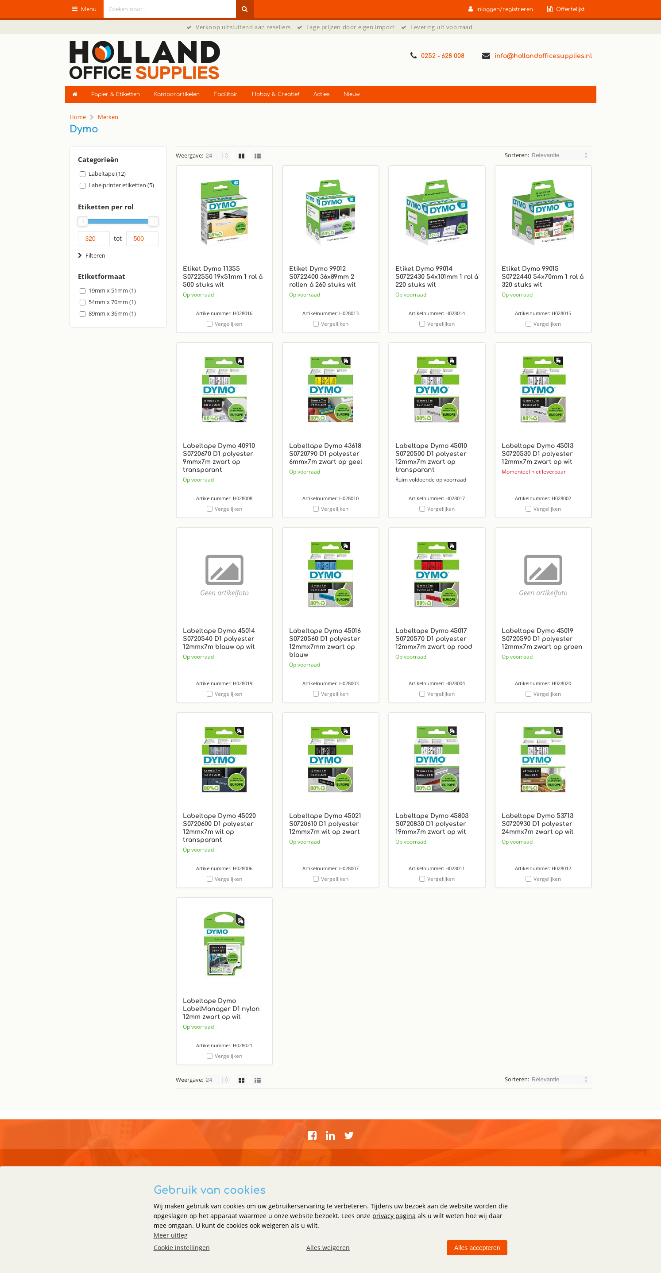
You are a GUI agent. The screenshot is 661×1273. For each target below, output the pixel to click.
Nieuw (352, 94)
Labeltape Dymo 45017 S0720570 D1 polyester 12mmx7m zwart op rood (433, 639)
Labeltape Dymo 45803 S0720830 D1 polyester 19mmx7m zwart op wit (431, 824)
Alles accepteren (477, 1247)
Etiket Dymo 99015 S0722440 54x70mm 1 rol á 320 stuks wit (543, 277)
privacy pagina (394, 1215)
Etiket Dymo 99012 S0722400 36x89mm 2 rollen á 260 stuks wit (322, 277)
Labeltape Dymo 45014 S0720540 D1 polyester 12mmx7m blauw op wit (219, 639)
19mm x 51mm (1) (112, 290)
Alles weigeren (328, 1247)
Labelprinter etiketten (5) (121, 185)
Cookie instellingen (182, 1247)
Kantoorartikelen (177, 94)
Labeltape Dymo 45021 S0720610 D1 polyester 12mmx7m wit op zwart (325, 824)
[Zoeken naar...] (245, 9)
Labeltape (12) (107, 173)
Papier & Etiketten (115, 94)
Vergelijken (228, 324)
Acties (321, 94)
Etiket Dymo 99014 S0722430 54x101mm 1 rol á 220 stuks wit (436, 277)
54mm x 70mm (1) (112, 302)
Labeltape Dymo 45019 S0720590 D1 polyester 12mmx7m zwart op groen (542, 639)
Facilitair (226, 94)
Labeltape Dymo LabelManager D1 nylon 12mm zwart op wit (221, 1009)
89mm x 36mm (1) (112, 313)
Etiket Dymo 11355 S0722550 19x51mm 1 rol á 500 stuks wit (223, 277)
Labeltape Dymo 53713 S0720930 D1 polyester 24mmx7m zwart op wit (538, 824)
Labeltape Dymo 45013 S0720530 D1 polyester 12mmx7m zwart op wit (537, 454)
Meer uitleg (171, 1235)
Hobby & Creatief (275, 94)
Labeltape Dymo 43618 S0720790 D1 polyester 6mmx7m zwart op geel (325, 454)
